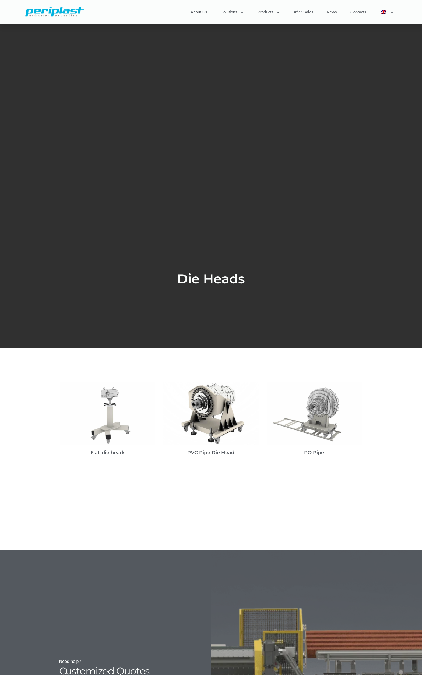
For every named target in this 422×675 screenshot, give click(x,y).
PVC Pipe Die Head (210, 453)
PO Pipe (314, 453)
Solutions (232, 12)
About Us (199, 12)
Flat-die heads (107, 453)
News (332, 12)
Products (269, 12)
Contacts (358, 12)
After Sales (303, 12)
